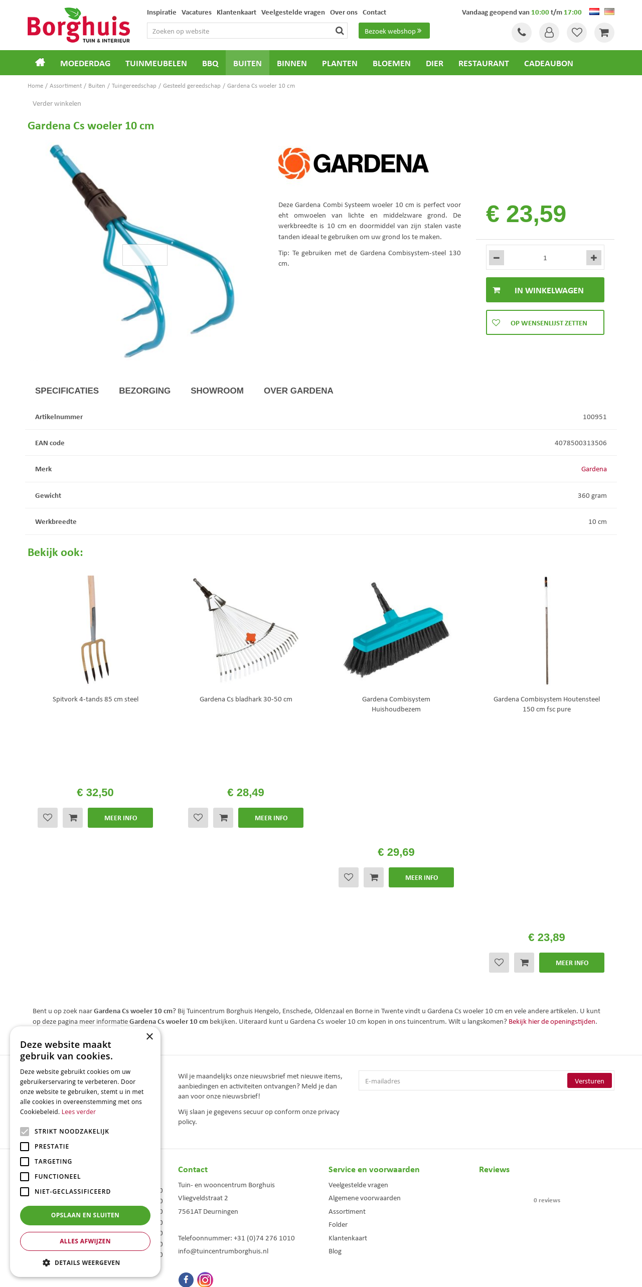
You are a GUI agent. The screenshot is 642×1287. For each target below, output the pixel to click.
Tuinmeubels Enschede (206, 1200)
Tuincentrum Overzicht (377, 1271)
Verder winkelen (57, 103)
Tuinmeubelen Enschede (207, 1211)
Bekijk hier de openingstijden (552, 809)
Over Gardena (299, 391)
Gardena (594, 468)
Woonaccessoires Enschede (211, 1221)
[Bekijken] (604, 33)
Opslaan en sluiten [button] (85, 1215)
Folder (338, 1012)
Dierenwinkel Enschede (357, 1200)
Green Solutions (323, 1271)
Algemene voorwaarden (365, 986)
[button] (85, 1262)
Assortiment (347, 999)
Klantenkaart (348, 1026)
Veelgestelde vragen (358, 973)
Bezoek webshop (394, 31)
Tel (522, 33)
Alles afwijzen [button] (85, 1241)
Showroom (217, 391)
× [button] (149, 1037)
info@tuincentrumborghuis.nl (223, 1039)
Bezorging (145, 391)
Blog (335, 1039)
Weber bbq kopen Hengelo (361, 1211)
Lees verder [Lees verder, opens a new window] (79, 1112)
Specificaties (67, 391)
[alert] (85, 1151)
